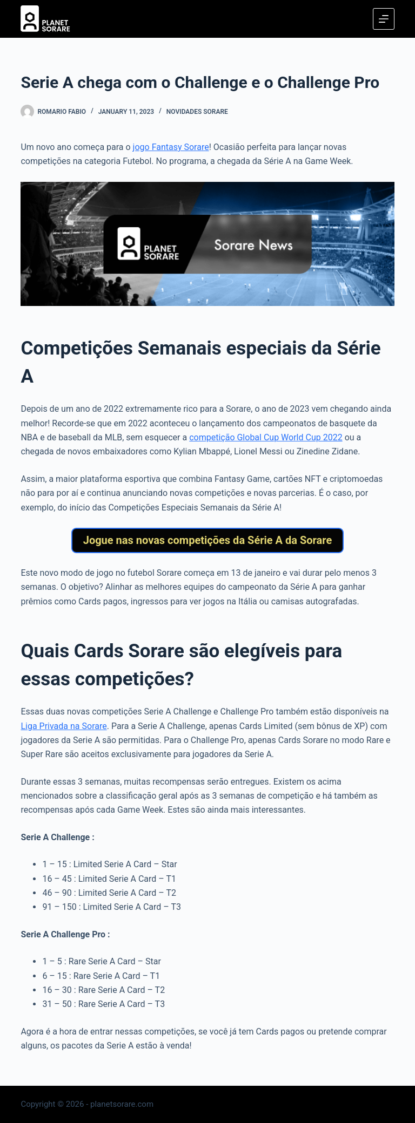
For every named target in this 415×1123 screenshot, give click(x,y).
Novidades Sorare (197, 111)
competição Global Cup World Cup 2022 (265, 437)
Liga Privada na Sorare (63, 726)
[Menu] (383, 19)
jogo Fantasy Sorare (171, 147)
